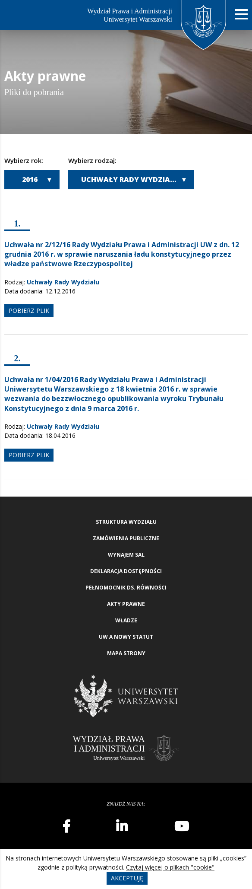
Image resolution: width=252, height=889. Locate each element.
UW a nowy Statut (126, 636)
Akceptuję (127, 878)
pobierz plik (29, 310)
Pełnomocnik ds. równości (126, 587)
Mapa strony (126, 653)
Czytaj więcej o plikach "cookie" (170, 867)
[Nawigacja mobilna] (241, 14)
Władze (126, 620)
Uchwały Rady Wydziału (130, 179)
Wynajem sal (126, 554)
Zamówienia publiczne (126, 538)
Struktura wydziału (126, 522)
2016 (30, 179)
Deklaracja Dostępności (126, 571)
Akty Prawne (126, 604)
